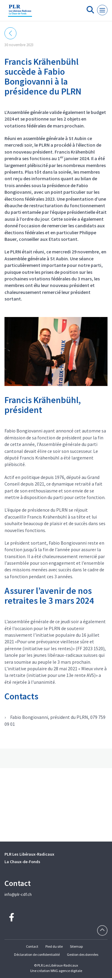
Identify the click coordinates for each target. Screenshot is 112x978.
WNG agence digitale (66, 970)
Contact (32, 946)
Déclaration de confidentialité (37, 954)
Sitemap (76, 946)
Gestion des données (82, 954)
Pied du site (54, 946)
